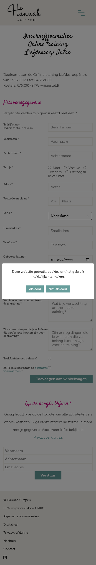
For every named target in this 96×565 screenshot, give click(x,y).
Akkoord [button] (35, 289)
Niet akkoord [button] (58, 289)
